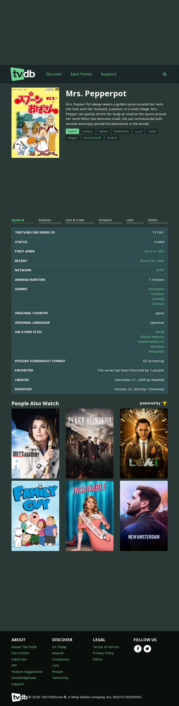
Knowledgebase (23, 677)
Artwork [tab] (105, 220)
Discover (54, 74)
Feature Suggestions (27, 671)
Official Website (152, 337)
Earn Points (81, 74)
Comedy (158, 298)
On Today (59, 647)
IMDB (160, 332)
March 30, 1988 (152, 260)
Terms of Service (106, 647)
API (14, 665)
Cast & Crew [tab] (75, 220)
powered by (154, 403)
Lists (55, 665)
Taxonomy (60, 677)
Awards (58, 653)
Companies (60, 659)
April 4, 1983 (154, 251)
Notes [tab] (152, 220)
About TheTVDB (23, 647)
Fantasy (158, 303)
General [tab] (17, 220)
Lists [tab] (129, 220)
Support (109, 74)
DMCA (97, 659)
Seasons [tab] (45, 220)
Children (157, 294)
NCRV (160, 270)
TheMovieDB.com (150, 341)
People (57, 671)
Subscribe (19, 659)
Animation (156, 289)
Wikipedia (156, 351)
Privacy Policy (103, 653)
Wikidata (157, 346)
